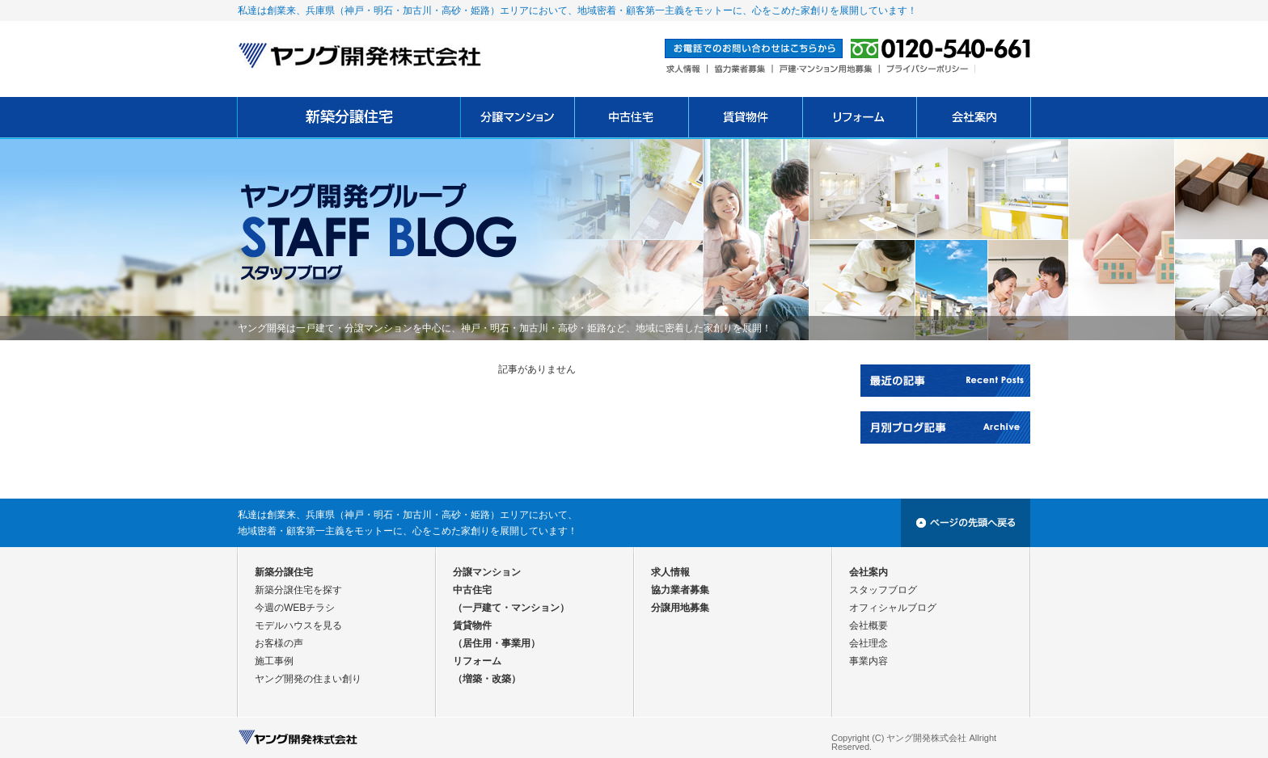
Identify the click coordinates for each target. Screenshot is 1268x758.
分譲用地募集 (680, 607)
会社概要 (868, 625)
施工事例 (274, 661)
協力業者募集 (680, 590)
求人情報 (670, 572)
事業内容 (868, 661)
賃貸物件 (472, 625)
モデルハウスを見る (298, 625)
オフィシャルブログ (892, 607)
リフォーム (477, 661)
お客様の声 (279, 643)
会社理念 (868, 643)
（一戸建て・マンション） (511, 607)
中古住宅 (472, 590)
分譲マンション (487, 572)
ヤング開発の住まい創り (308, 678)
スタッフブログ (883, 590)
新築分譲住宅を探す (298, 590)
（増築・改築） (487, 678)
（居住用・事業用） (496, 643)
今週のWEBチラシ (295, 607)
